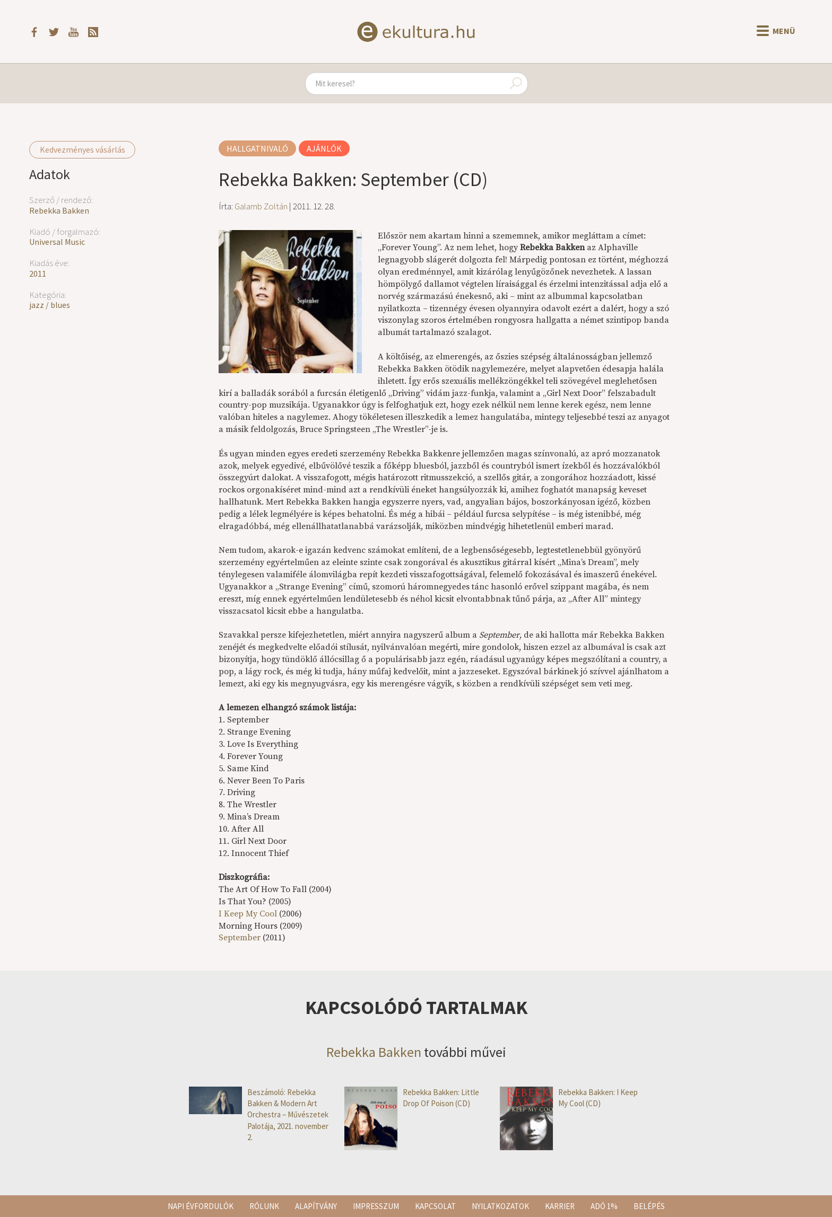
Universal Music (57, 241)
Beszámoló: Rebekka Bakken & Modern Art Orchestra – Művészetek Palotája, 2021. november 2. (258, 1115)
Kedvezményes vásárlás (82, 149)
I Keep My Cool (248, 914)
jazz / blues (49, 304)
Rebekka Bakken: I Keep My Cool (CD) (569, 1098)
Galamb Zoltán (261, 206)
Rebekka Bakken (59, 210)
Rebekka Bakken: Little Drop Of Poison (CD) (411, 1098)
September (240, 937)
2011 (37, 273)
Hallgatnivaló (257, 148)
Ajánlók (324, 148)
